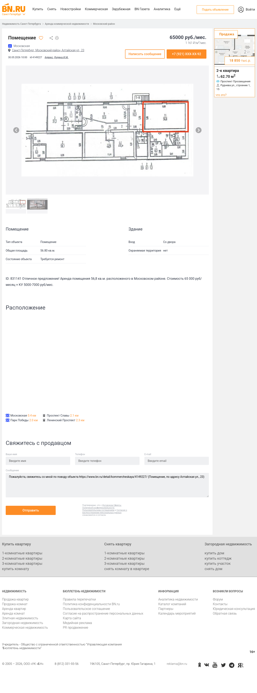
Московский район (104, 23)
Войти (250, 9)
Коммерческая (96, 9)
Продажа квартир (15, 599)
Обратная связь (225, 613)
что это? (221, 95)
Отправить (30, 510)
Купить (37, 9)
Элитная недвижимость (20, 618)
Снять (51, 9)
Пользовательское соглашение (86, 609)
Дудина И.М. (61, 57)
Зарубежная (121, 9)
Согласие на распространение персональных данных (103, 613)
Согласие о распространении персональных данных (104, 511)
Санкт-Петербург (11, 14)
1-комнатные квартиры (22, 553)
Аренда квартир (14, 609)
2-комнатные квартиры (22, 558)
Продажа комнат (15, 604)
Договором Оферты (111, 505)
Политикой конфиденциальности (98, 508)
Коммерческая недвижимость (25, 627)
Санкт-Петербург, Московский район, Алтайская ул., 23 (48, 50)
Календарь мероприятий (177, 613)
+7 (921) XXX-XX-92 (186, 54)
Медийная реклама (77, 623)
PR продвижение (75, 627)
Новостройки (70, 9)
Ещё (177, 9)
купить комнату (15, 569)
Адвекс (49, 57)
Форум (218, 599)
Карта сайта (72, 618)
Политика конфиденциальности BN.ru (91, 604)
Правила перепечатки (79, 599)
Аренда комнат (13, 613)
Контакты (220, 604)
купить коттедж (218, 558)
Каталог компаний (172, 604)
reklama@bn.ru (177, 664)
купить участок (218, 563)
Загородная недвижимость (22, 623)
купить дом (214, 553)
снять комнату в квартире (126, 569)
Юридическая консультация (234, 609)
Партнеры (165, 609)
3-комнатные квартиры (22, 563)
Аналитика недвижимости (178, 599)
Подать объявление (215, 9)
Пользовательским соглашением (98, 510)
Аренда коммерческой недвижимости (67, 23)
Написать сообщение (144, 54)
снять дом (213, 569)
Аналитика (162, 9)
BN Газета (142, 9)
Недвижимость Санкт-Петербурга (21, 23)
